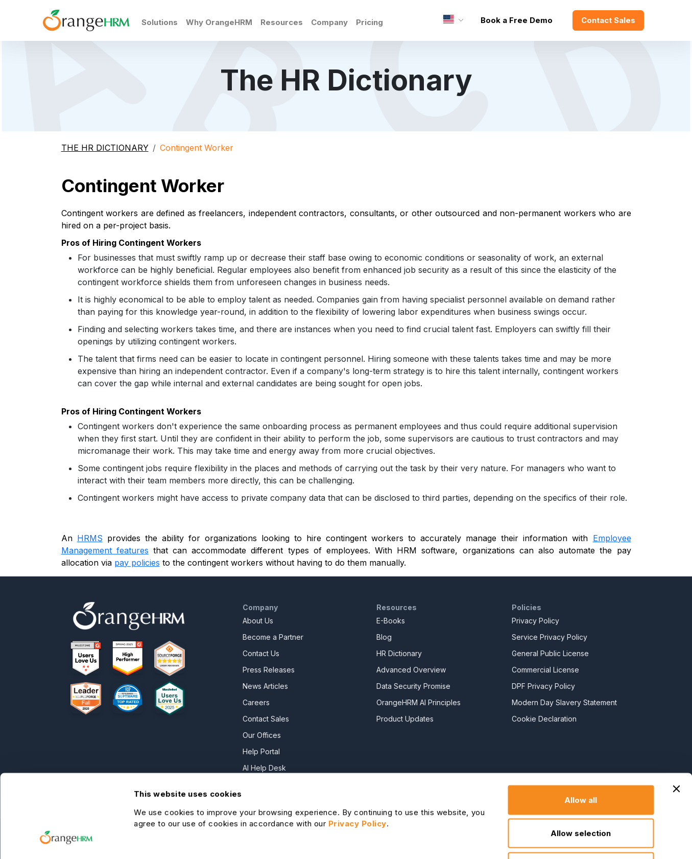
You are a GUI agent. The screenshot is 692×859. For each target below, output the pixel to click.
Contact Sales (608, 20)
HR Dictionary (399, 653)
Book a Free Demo (517, 20)
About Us (258, 620)
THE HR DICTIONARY (105, 148)
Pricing (369, 22)
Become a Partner (273, 637)
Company (329, 22)
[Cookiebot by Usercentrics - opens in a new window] (66, 839)
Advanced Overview (411, 669)
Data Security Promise (413, 686)
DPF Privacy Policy (543, 686)
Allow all (580, 725)
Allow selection (581, 758)
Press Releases (269, 669)
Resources (281, 22)
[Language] (453, 20)
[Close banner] (676, 713)
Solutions (159, 22)
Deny (581, 792)
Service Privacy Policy (549, 637)
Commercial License (545, 669)
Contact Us (261, 653)
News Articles (265, 686)
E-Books (390, 620)
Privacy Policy (535, 620)
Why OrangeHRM (219, 22)
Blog (384, 637)
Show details (554, 839)
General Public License (550, 653)
